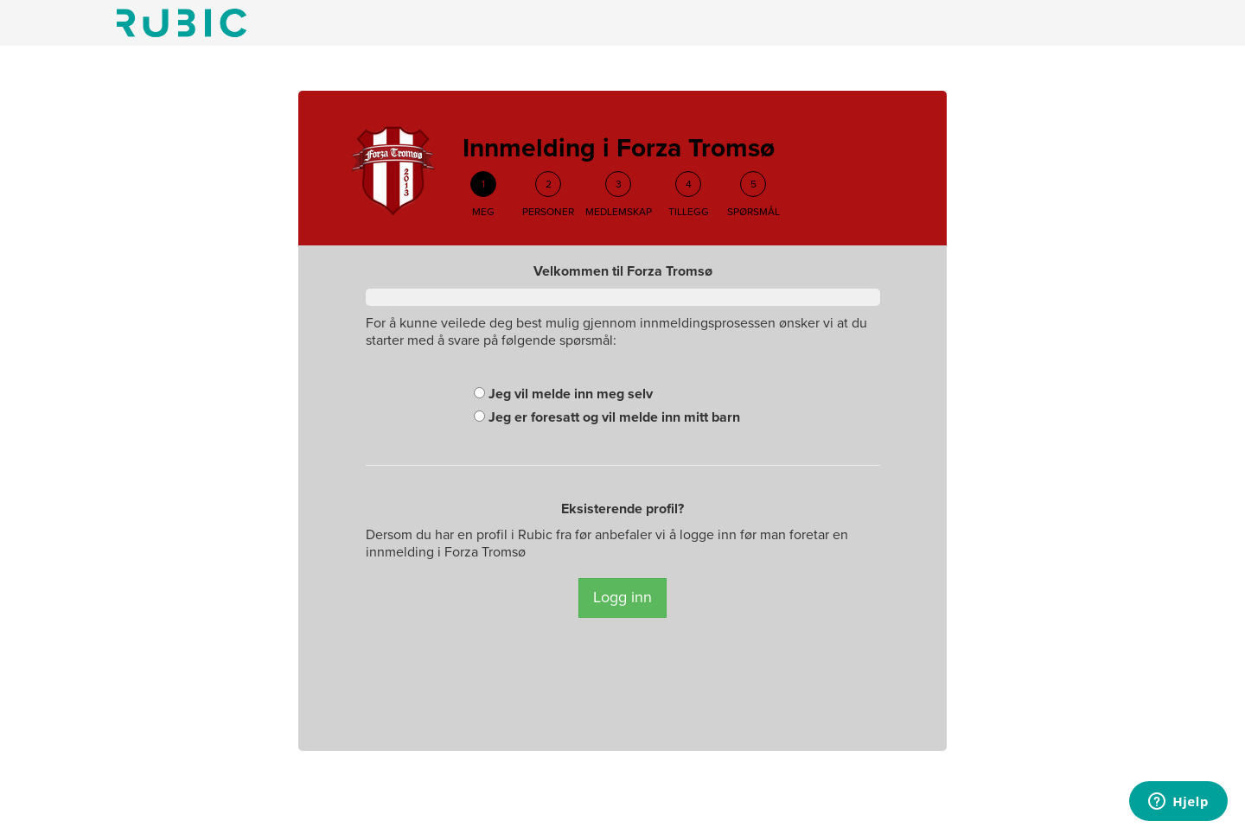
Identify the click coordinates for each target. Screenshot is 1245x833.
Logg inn (622, 597)
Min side (181, 23)
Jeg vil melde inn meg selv (563, 394)
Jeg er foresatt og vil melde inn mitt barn (607, 417)
